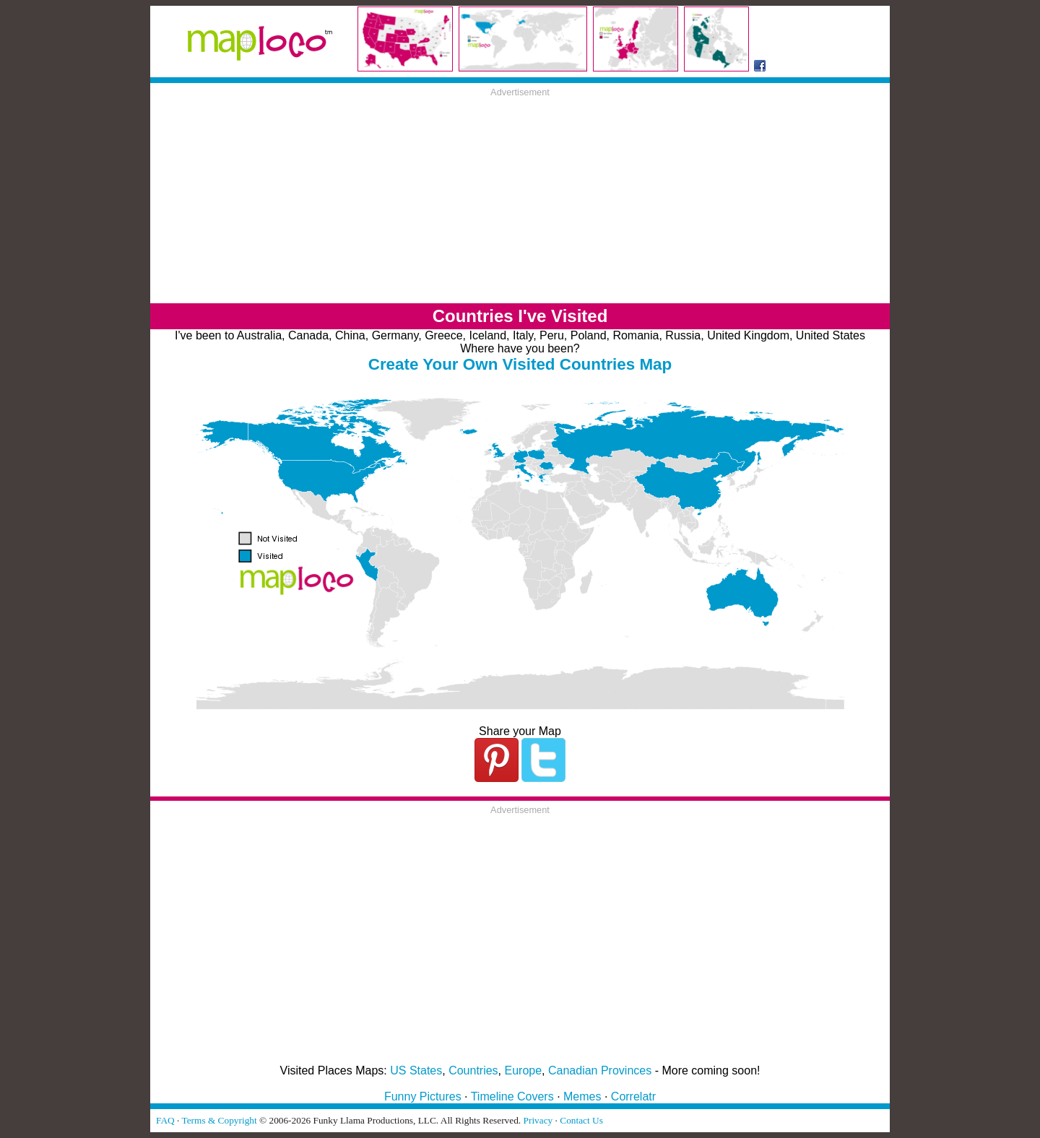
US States (416, 1070)
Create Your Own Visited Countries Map (520, 364)
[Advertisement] (520, 198)
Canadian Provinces (599, 1070)
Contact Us (581, 1120)
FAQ (165, 1120)
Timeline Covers (512, 1096)
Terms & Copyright (218, 1120)
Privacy (538, 1120)
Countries (473, 1070)
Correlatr (633, 1096)
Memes (582, 1096)
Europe (523, 1070)
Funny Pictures (423, 1096)
